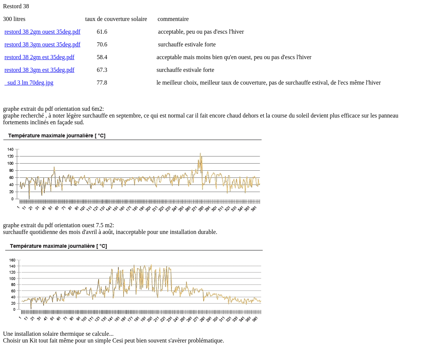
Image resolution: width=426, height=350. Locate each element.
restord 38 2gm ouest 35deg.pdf (42, 31)
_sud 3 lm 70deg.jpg (28, 82)
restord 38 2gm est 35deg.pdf (39, 57)
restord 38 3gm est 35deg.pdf (39, 70)
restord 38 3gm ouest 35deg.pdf (42, 44)
